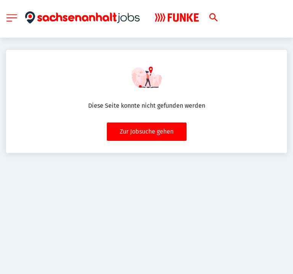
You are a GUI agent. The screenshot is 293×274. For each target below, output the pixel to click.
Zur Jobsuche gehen (147, 131)
